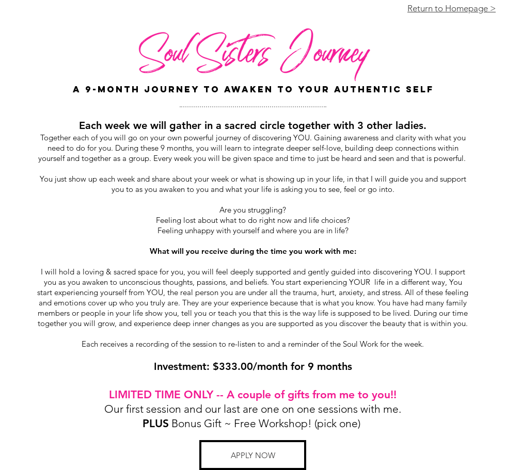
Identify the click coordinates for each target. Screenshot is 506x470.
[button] (252, 455)
